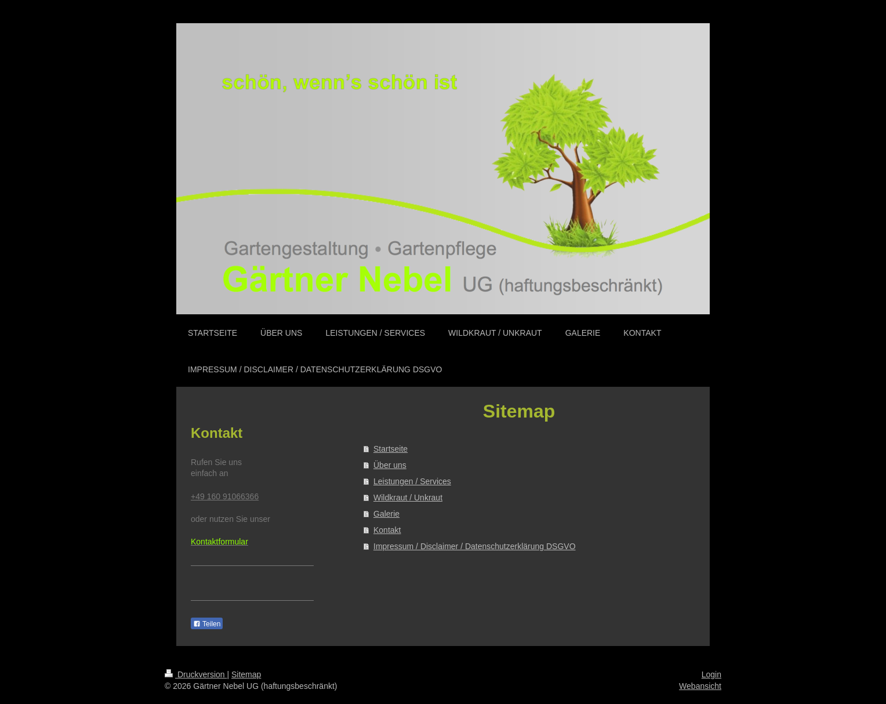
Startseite (390, 448)
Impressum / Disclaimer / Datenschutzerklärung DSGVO (474, 546)
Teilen (206, 624)
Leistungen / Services (412, 481)
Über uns (389, 465)
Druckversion (196, 674)
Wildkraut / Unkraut (407, 497)
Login (711, 674)
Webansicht (700, 686)
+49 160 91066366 (225, 496)
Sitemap (246, 674)
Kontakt (387, 530)
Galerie (386, 513)
